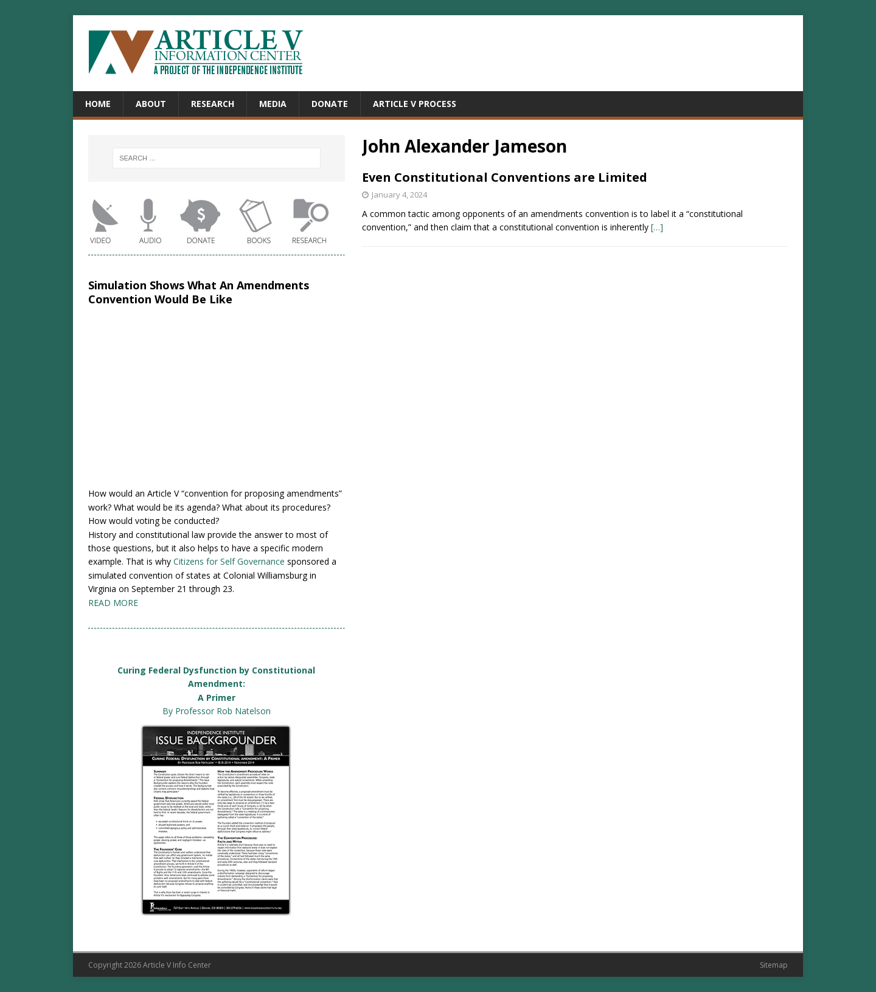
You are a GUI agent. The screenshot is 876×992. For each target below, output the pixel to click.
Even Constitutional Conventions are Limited (504, 177)
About (151, 103)
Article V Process (414, 103)
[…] (657, 227)
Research (212, 103)
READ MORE (113, 602)
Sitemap (774, 965)
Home (98, 103)
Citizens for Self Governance (229, 561)
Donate (329, 103)
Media (273, 103)
